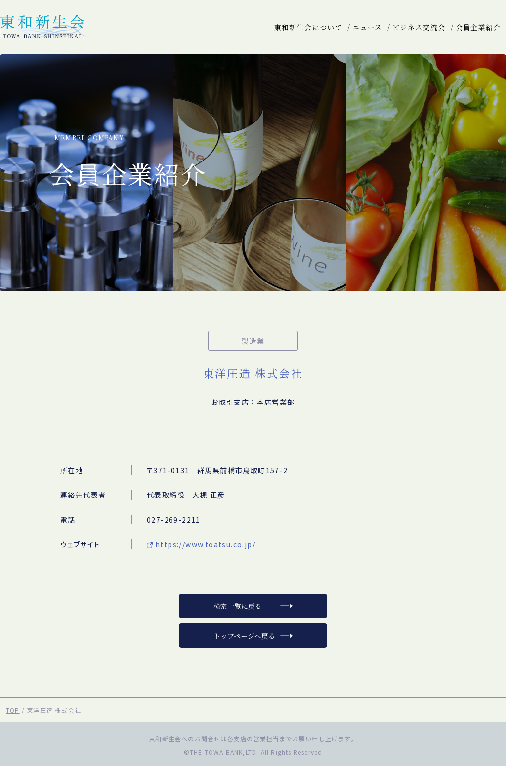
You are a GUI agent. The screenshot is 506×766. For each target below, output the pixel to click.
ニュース (367, 27)
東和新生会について (308, 27)
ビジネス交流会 (419, 27)
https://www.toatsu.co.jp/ (205, 544)
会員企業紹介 (478, 27)
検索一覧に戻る (237, 606)
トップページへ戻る (244, 636)
